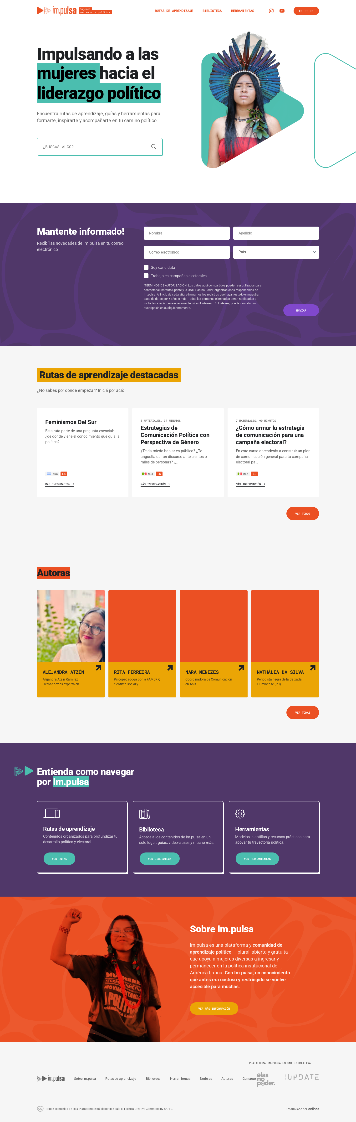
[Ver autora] (71, 643)
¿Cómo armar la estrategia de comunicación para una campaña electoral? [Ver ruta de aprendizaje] (270, 435)
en (312, 11)
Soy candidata (163, 267)
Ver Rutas (59, 859)
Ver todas (302, 712)
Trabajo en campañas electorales (179, 276)
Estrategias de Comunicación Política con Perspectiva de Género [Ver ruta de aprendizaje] (175, 435)
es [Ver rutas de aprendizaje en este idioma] (64, 474)
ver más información (214, 1008)
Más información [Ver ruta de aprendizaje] (59, 484)
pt (306, 11)
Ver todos (302, 513)
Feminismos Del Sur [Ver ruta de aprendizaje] (71, 422)
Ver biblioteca (159, 859)
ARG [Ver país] (52, 474)
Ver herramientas (257, 859)
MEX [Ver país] (147, 474)
